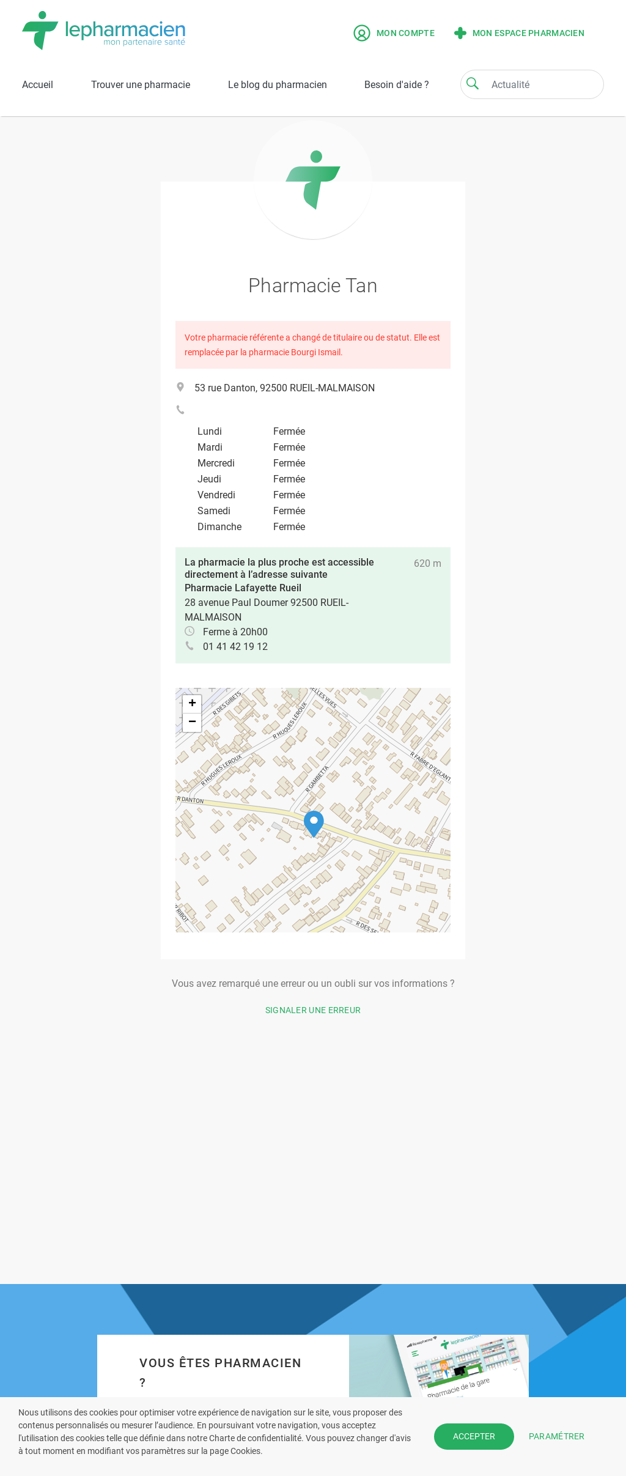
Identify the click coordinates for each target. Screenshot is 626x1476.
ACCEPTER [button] (474, 1436)
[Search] (472, 83)
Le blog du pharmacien (277, 84)
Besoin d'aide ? (396, 84)
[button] (314, 824)
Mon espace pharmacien (519, 33)
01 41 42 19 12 (235, 646)
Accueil (37, 84)
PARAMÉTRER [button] (557, 1436)
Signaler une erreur (313, 1010)
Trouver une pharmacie (140, 84)
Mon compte (394, 33)
